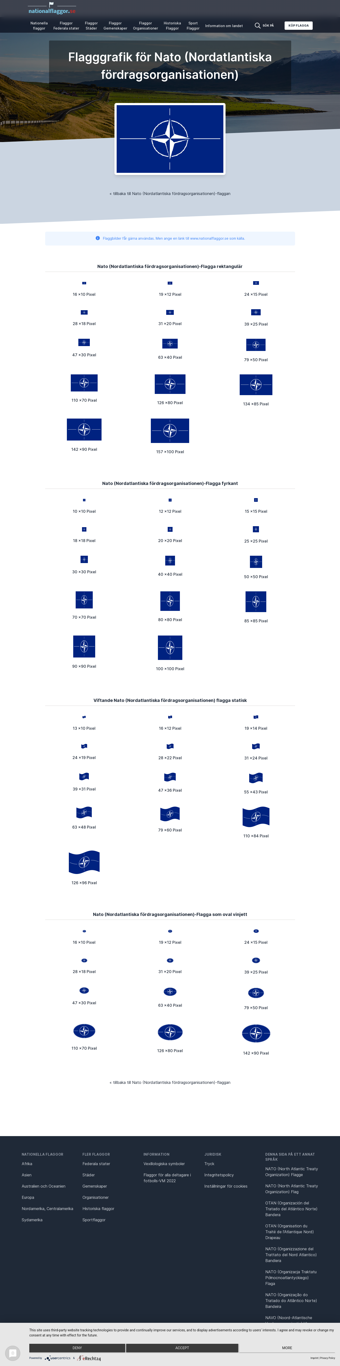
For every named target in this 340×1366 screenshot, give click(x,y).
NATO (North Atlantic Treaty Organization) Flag (291, 1188)
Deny (75, 1349)
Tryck (209, 1163)
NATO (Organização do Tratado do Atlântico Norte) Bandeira (291, 1300)
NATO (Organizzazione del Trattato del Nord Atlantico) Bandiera (291, 1254)
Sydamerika (32, 1219)
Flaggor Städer (91, 25)
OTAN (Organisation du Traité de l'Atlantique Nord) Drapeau (289, 1231)
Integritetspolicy (219, 1174)
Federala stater (96, 1163)
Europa (28, 1197)
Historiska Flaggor (172, 25)
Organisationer (95, 1197)
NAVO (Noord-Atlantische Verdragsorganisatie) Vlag (288, 1320)
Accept (182, 1349)
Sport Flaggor (193, 25)
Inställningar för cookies (225, 1186)
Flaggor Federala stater (66, 25)
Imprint (314, 1358)
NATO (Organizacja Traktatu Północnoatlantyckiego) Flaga (291, 1277)
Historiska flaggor (98, 1208)
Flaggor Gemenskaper (115, 25)
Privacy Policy (327, 1358)
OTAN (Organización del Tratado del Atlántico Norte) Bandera (291, 1209)
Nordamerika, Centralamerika (47, 1208)
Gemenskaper (94, 1186)
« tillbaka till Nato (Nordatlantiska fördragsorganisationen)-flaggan (170, 193)
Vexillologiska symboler (164, 1163)
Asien (26, 1174)
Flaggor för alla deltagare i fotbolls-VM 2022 (167, 1177)
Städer (88, 1174)
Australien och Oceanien (43, 1186)
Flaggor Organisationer (145, 25)
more (290, 1349)
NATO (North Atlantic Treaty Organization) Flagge (291, 1171)
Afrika (27, 1163)
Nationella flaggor (39, 25)
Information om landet (224, 26)
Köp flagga (298, 25)
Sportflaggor (93, 1219)
